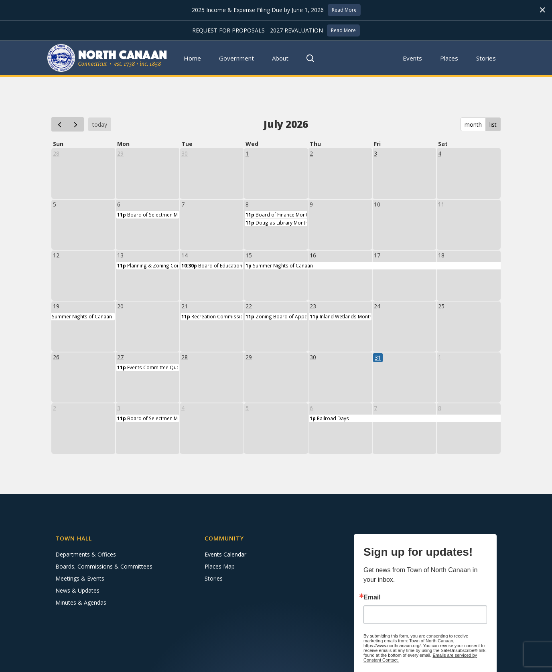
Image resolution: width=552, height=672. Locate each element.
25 (441, 306)
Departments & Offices (85, 554)
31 (378, 357)
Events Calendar (225, 554)
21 (184, 306)
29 (120, 153)
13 (120, 255)
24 (377, 306)
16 (313, 255)
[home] (107, 58)
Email (372, 597)
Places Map (220, 566)
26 (56, 357)
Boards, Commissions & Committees (103, 566)
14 (184, 255)
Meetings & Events (79, 578)
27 (120, 357)
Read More (344, 9)
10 (377, 204)
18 (441, 255)
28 (56, 153)
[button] (236, 58)
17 (377, 255)
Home (192, 58)
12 (56, 255)
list (493, 124)
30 (184, 153)
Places (449, 58)
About (280, 58)
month (473, 124)
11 (441, 204)
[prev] (59, 124)
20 (120, 306)
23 (313, 306)
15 (249, 255)
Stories (486, 58)
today (99, 124)
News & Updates (77, 590)
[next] (75, 124)
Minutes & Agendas (80, 602)
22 (249, 306)
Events (412, 58)
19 (56, 306)
